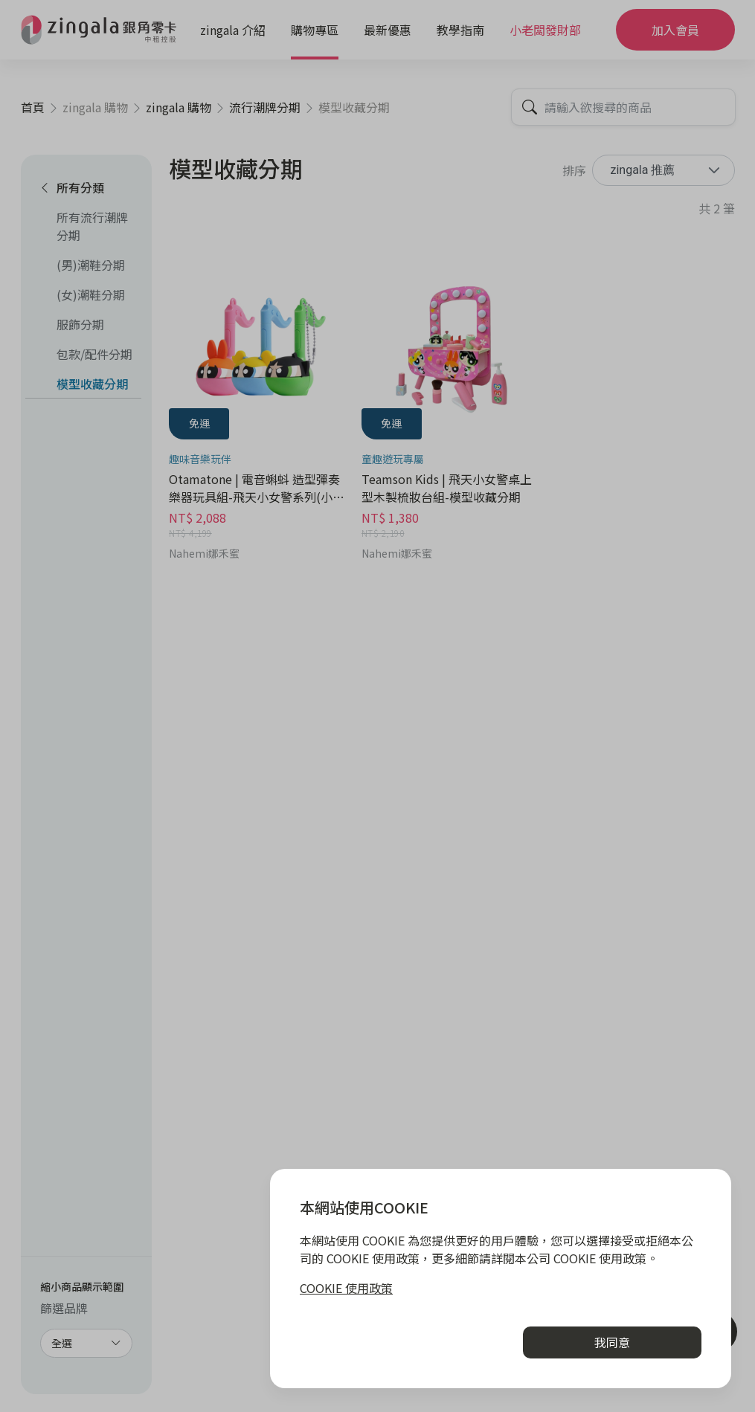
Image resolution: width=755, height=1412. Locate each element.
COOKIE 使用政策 (346, 1288)
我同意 (612, 1342)
